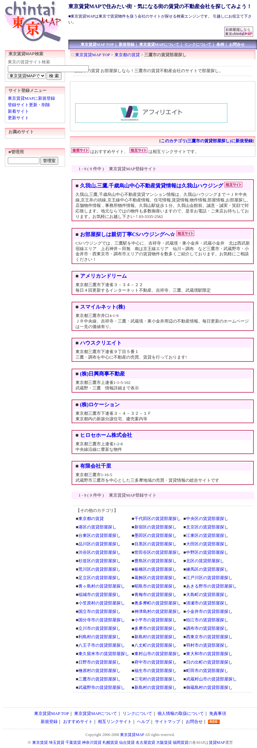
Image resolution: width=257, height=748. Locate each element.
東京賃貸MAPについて (159, 44)
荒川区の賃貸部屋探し (99, 569)
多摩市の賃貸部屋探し (155, 628)
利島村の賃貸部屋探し (99, 636)
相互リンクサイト (115, 721)
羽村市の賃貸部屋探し (207, 645)
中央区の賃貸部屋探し (207, 518)
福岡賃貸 (180, 742)
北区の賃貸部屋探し (205, 560)
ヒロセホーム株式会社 (106, 435)
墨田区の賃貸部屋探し (155, 535)
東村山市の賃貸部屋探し (157, 653)
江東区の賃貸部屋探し (207, 535)
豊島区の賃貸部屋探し (155, 560)
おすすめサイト (78, 721)
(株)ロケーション (100, 404)
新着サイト (18, 111)
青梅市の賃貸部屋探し (155, 594)
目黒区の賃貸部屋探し (155, 543)
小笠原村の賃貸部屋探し (101, 603)
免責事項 (217, 713)
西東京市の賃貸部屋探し (209, 636)
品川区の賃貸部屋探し (99, 543)
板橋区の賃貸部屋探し (155, 569)
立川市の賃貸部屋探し (99, 628)
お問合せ (237, 44)
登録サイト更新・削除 (29, 104)
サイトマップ (167, 721)
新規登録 (126, 44)
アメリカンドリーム (103, 276)
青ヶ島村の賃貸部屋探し (101, 586)
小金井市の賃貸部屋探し (209, 611)
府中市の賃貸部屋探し (155, 662)
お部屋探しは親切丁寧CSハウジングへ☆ (127, 234)
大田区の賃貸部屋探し (207, 543)
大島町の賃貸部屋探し (207, 594)
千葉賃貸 (73, 742)
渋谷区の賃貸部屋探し (99, 552)
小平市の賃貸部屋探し (155, 619)
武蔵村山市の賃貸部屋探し (211, 679)
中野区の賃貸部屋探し (207, 552)
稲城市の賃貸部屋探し (99, 594)
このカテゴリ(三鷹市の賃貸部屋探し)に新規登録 (206, 140)
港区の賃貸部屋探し (97, 527)
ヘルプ (143, 721)
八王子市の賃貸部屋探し (101, 645)
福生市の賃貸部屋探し (155, 670)
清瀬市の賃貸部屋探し (207, 603)
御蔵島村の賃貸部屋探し (209, 687)
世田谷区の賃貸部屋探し (157, 552)
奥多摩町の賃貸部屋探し (157, 603)
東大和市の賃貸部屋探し (209, 653)
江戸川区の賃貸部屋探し (209, 577)
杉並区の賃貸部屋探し (99, 560)
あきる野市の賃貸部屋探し (211, 586)
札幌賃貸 (110, 742)
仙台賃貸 (127, 742)
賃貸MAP (217, 742)
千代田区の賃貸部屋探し (157, 518)
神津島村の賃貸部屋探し (157, 611)
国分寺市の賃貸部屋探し (101, 619)
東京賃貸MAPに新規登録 (31, 98)
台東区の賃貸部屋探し (99, 535)
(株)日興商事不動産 (102, 373)
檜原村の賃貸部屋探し (99, 670)
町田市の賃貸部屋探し (207, 670)
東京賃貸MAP (132, 734)
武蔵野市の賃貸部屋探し (101, 687)
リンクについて (197, 44)
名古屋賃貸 (145, 742)
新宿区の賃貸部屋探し (155, 527)
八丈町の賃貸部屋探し (155, 645)
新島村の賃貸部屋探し (155, 636)
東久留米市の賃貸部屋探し (103, 653)
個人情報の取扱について (180, 713)
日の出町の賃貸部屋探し (209, 662)
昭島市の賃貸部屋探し (155, 586)
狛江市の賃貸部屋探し (207, 619)
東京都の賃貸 (127, 54)
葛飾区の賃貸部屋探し (155, 577)
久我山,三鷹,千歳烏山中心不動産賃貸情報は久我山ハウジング (151, 185)
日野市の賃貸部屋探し (99, 662)
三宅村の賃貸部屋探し (155, 679)
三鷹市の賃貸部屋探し (99, 679)
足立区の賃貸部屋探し (99, 577)
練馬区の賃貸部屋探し (207, 569)
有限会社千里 (95, 466)
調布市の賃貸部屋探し (207, 628)
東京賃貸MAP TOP (97, 44)
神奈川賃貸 (91, 742)
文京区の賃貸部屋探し (207, 527)
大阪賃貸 (164, 742)
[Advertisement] (147, 29)
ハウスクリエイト (101, 343)
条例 (220, 44)
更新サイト (18, 117)
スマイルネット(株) (102, 307)
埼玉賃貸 (56, 742)
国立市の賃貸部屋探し (99, 611)
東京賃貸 (40, 742)
